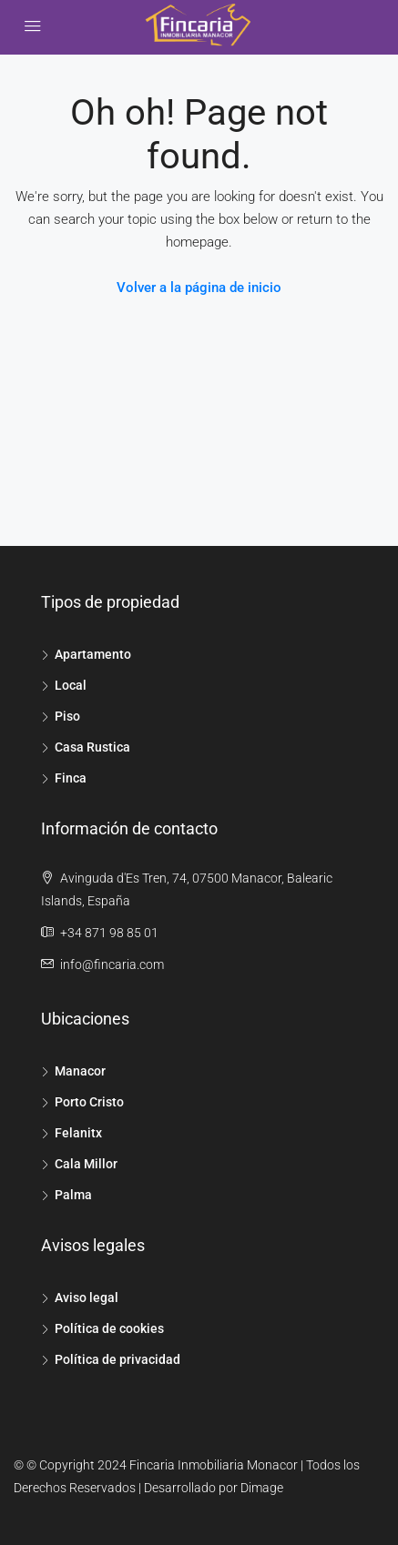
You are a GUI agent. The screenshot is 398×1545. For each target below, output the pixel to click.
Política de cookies (109, 1328)
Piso (67, 716)
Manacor (80, 1071)
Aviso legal (86, 1297)
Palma (73, 1194)
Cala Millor (86, 1163)
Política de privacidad (117, 1359)
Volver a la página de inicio (199, 287)
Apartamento (93, 654)
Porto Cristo (89, 1102)
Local (71, 685)
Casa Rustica (92, 747)
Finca (71, 778)
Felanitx (78, 1133)
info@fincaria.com (112, 964)
